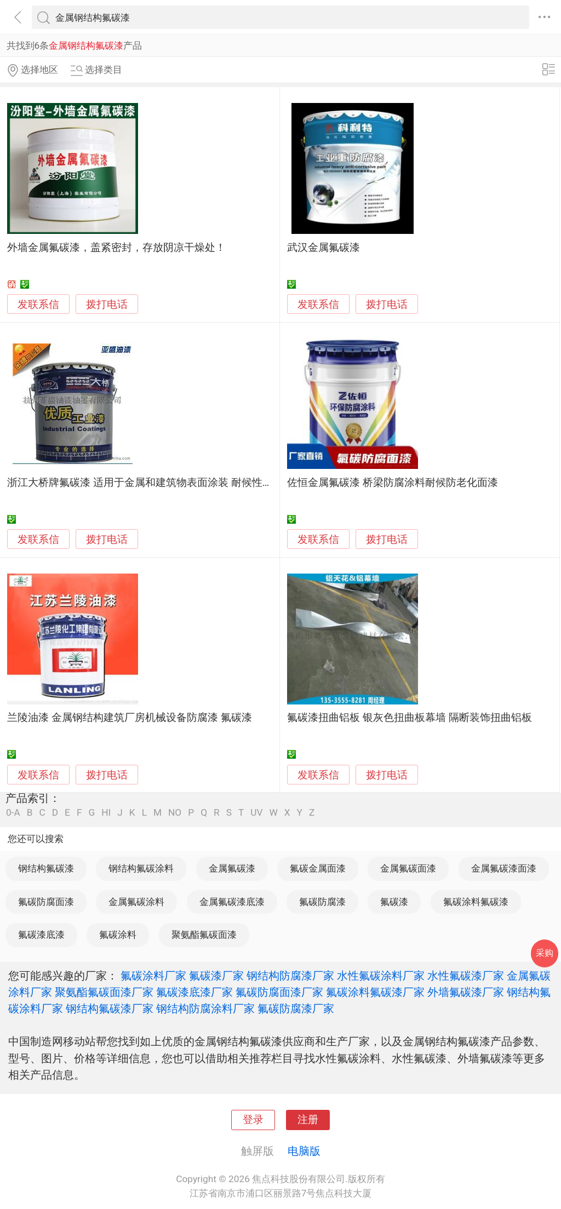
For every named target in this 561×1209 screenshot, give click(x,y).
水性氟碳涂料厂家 (381, 975)
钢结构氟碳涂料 (141, 868)
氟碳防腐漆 (322, 901)
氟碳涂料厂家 (153, 975)
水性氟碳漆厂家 (465, 975)
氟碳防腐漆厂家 (295, 1008)
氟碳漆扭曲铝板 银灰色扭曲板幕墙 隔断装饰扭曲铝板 (409, 718)
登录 (253, 1120)
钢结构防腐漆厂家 (290, 975)
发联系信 (38, 305)
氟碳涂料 (117, 934)
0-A (13, 812)
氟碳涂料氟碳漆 (475, 901)
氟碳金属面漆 (318, 868)
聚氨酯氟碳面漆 (204, 934)
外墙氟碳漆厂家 (465, 992)
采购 (544, 953)
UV (256, 812)
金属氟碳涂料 (136, 901)
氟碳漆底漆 (41, 934)
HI (106, 812)
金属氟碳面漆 (408, 868)
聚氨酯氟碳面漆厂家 (104, 992)
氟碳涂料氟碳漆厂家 (375, 992)
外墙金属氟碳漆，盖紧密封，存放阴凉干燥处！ (116, 248)
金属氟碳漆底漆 (232, 901)
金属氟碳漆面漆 (503, 868)
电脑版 (304, 1151)
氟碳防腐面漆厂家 (279, 992)
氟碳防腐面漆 (46, 901)
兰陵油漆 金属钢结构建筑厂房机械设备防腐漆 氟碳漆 (129, 718)
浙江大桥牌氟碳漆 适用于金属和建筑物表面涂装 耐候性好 (139, 483)
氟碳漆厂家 (216, 975)
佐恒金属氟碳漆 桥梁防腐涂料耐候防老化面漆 (392, 483)
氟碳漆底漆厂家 (194, 992)
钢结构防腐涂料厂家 (205, 1008)
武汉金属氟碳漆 (323, 248)
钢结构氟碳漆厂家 (109, 1008)
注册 (307, 1120)
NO (174, 812)
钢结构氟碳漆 (46, 868)
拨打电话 (107, 304)
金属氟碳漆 (232, 868)
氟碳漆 (394, 901)
